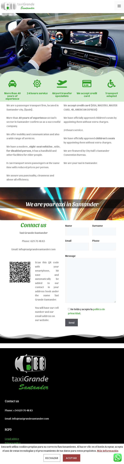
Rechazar (51, 457)
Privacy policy (13, 442)
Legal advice (12, 438)
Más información (107, 450)
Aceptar (71, 457)
